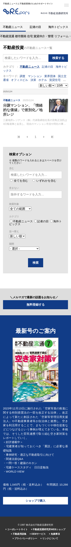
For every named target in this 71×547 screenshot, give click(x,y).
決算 (33, 79)
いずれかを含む (44, 180)
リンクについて (49, 538)
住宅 (30, 36)
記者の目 (35, 27)
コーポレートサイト (16, 529)
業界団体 (50, 76)
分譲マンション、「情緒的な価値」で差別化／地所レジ (23, 109)
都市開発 (20, 36)
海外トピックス (58, 27)
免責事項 (54, 534)
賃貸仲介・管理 (43, 36)
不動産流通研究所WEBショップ (48, 529)
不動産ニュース (13, 27)
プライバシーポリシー (25, 538)
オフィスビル (19, 79)
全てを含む (19, 180)
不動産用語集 (18, 534)
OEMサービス (38, 534)
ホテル (42, 79)
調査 (22, 76)
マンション (35, 76)
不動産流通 (7, 36)
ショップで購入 (35, 500)
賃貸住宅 (55, 79)
